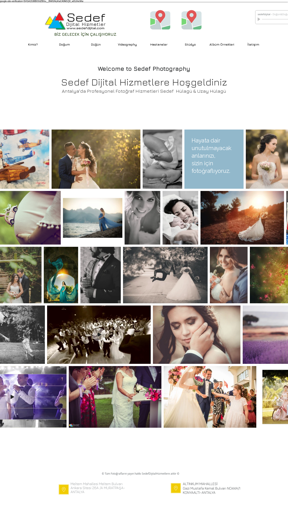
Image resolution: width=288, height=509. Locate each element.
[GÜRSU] (176, 488)
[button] (159, 44)
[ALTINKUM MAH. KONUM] (191, 19)
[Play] (259, 19)
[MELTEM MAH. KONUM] (160, 19)
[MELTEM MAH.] (64, 489)
